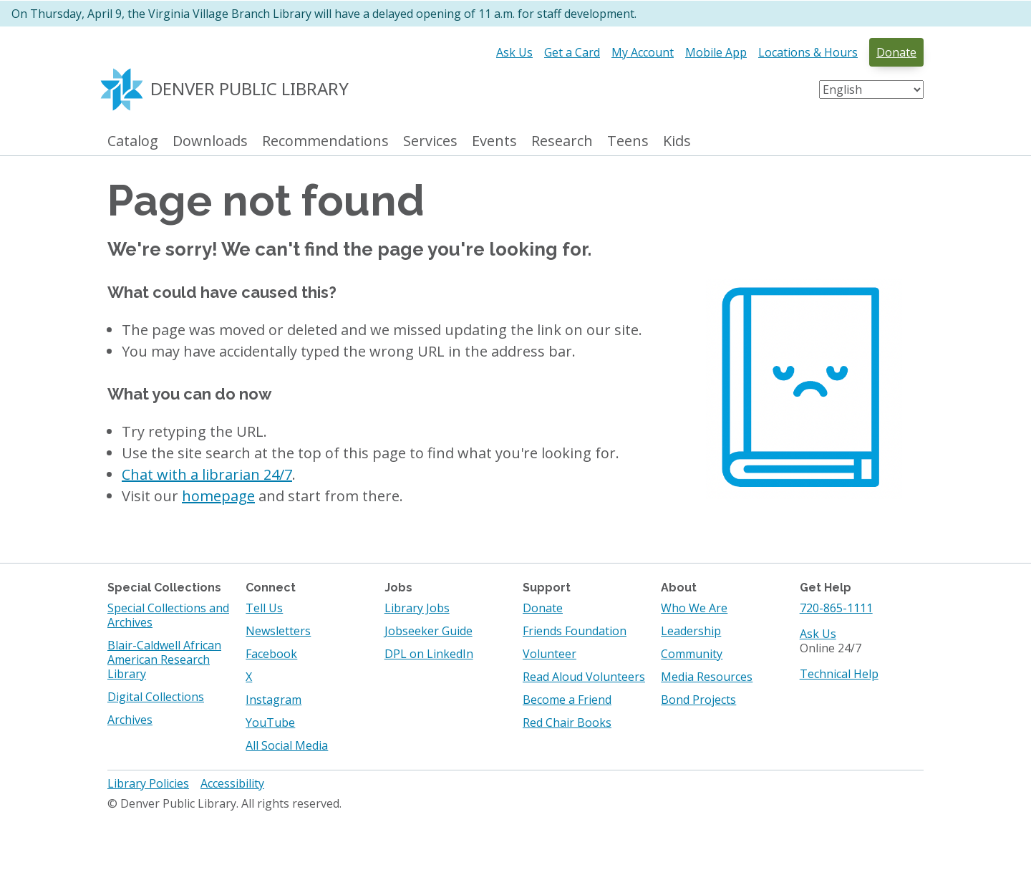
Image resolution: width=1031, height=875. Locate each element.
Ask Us (514, 52)
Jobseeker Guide (428, 631)
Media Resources (706, 677)
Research (562, 141)
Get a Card (572, 52)
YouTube (270, 722)
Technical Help (839, 674)
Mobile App (716, 52)
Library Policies (148, 783)
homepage (218, 496)
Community (691, 654)
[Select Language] (871, 89)
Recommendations (325, 141)
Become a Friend (567, 699)
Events (494, 141)
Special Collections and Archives (168, 615)
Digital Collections (155, 697)
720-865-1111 (836, 608)
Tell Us (264, 608)
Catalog (132, 141)
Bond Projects (698, 699)
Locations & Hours (808, 52)
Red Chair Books (567, 722)
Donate (896, 52)
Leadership (691, 631)
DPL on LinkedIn (428, 654)
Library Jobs (417, 608)
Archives (130, 719)
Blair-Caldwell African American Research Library (164, 659)
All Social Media (287, 745)
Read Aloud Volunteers (584, 677)
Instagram (273, 699)
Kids (677, 141)
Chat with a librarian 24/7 (207, 474)
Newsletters (278, 631)
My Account (642, 52)
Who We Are (694, 608)
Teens (628, 141)
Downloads (210, 141)
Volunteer (549, 654)
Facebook (271, 654)
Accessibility (232, 783)
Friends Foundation (574, 631)
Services (430, 141)
